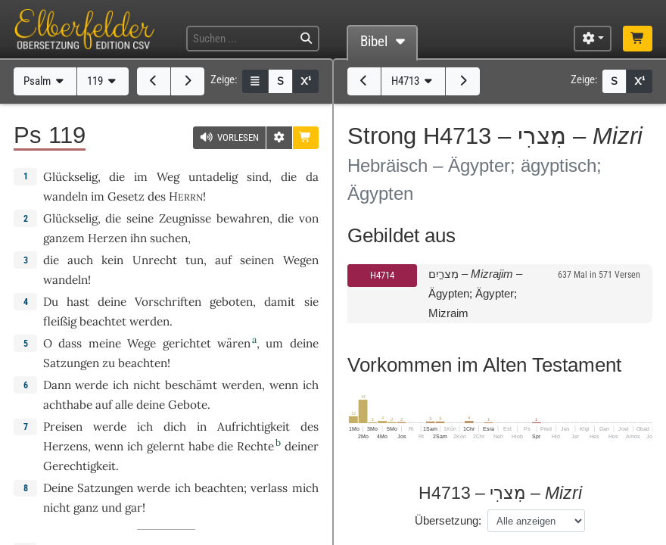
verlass (269, 488)
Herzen (107, 238)
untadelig (213, 177)
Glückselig (70, 177)
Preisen (62, 426)
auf (103, 404)
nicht (146, 385)
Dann (57, 385)
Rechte (255, 446)
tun (194, 260)
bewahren (242, 218)
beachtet (102, 321)
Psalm (45, 81)
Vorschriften (168, 301)
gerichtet (187, 343)
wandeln (65, 196)
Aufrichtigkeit (253, 426)
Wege (141, 343)
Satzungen (71, 363)
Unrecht (154, 260)
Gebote (187, 404)
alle (124, 404)
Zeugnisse (185, 218)
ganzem (64, 238)
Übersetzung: (448, 520)
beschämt (191, 385)
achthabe (67, 404)
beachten (142, 363)
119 (103, 81)
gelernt (166, 446)
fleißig (59, 321)
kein (112, 260)
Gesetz (126, 196)
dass (70, 343)
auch (80, 260)
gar (133, 507)
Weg (168, 177)
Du (50, 301)
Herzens (65, 446)
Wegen (301, 260)
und (111, 507)
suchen (169, 238)
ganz (85, 507)
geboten (231, 301)
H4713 (413, 81)
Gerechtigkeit (79, 466)
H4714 (382, 275)
